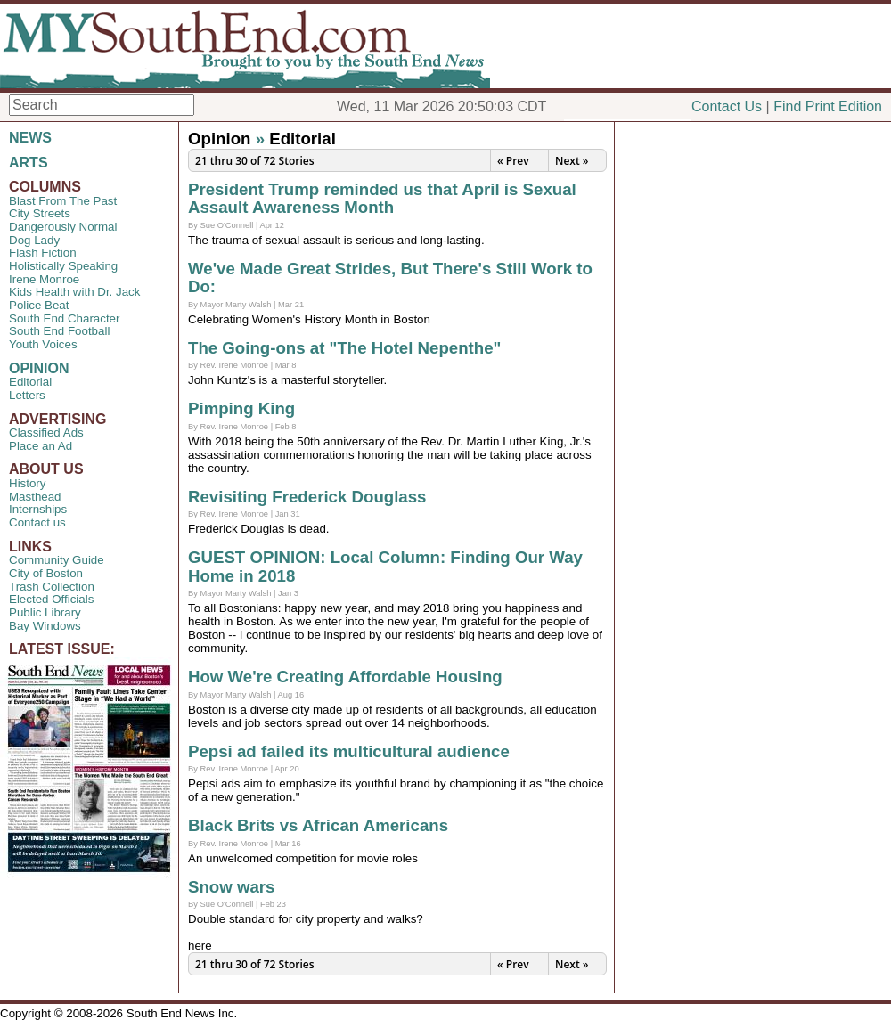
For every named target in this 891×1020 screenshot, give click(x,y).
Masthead (35, 496)
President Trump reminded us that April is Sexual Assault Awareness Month (382, 198)
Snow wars (231, 886)
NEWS (30, 137)
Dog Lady (34, 240)
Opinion (219, 138)
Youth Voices (43, 344)
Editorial (30, 381)
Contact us (37, 522)
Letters (27, 395)
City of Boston (46, 573)
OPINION (39, 368)
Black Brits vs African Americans (318, 825)
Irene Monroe (44, 279)
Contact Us (726, 106)
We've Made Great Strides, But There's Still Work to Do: (390, 278)
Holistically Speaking (63, 266)
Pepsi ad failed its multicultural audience (349, 751)
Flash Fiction (43, 252)
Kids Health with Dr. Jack (74, 291)
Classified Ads (46, 432)
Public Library (45, 612)
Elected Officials (51, 599)
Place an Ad (40, 446)
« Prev (513, 160)
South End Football (59, 331)
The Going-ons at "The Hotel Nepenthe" (344, 348)
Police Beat (39, 305)
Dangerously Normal (63, 226)
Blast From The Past (63, 201)
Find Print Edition (827, 106)
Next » (571, 160)
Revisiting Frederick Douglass (307, 496)
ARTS (28, 162)
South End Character (64, 318)
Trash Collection (51, 586)
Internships (38, 509)
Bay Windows (45, 625)
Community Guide (56, 560)
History (27, 483)
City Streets (39, 213)
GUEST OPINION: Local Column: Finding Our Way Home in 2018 (385, 566)
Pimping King (241, 408)
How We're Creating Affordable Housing (345, 676)
